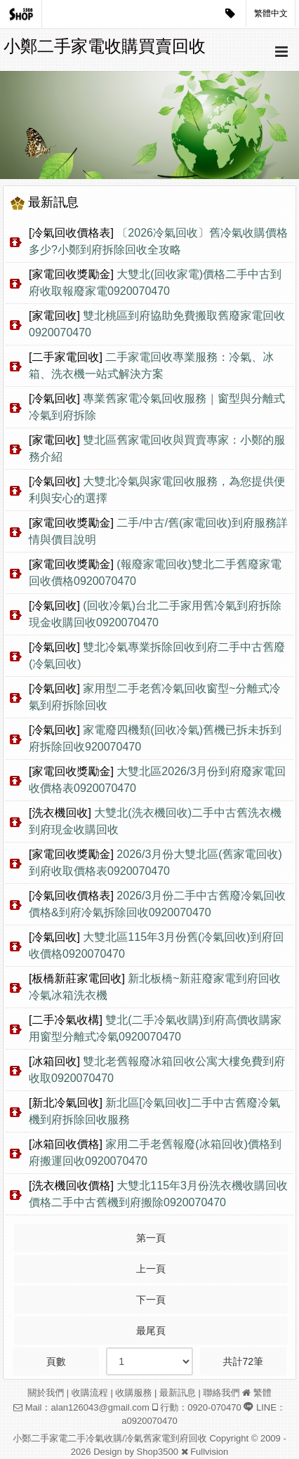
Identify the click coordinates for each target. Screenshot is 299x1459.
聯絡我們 (222, 1392)
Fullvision (209, 1451)
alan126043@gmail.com (100, 1407)
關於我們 (45, 1392)
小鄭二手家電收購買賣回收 (105, 46)
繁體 (262, 1392)
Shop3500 (157, 1451)
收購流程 (90, 1392)
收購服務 (133, 1392)
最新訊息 (177, 1392)
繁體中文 (271, 13)
